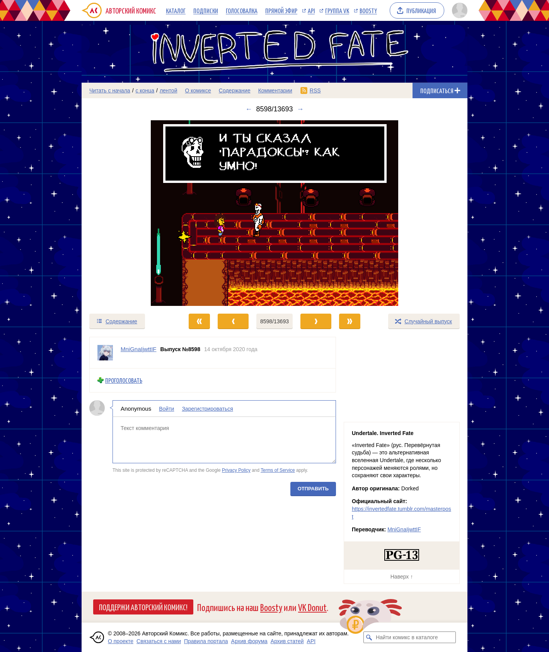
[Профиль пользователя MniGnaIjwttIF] (105, 352)
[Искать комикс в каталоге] (369, 637)
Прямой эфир (281, 10)
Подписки (205, 10)
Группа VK (337, 10)
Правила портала (206, 641)
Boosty (368, 10)
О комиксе (198, 90)
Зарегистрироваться (207, 408)
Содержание (235, 90)
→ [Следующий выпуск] (300, 109)
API (311, 10)
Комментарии (275, 90)
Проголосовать (123, 380)
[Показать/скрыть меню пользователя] (458, 10)
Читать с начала (109, 90)
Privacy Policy (236, 470)
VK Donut (312, 607)
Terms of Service (278, 470)
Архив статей (287, 641)
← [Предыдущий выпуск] (248, 109)
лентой (168, 90)
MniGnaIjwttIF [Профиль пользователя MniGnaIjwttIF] (139, 349)
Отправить (313, 488)
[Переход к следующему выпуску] (274, 213)
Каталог (176, 10)
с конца (145, 90)
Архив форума (249, 641)
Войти (166, 408)
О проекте (120, 641)
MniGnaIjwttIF (404, 529)
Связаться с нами (158, 641)
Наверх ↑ (401, 576)
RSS (315, 90)
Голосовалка (241, 10)
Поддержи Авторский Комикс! (143, 607)
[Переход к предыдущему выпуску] (130, 213)
